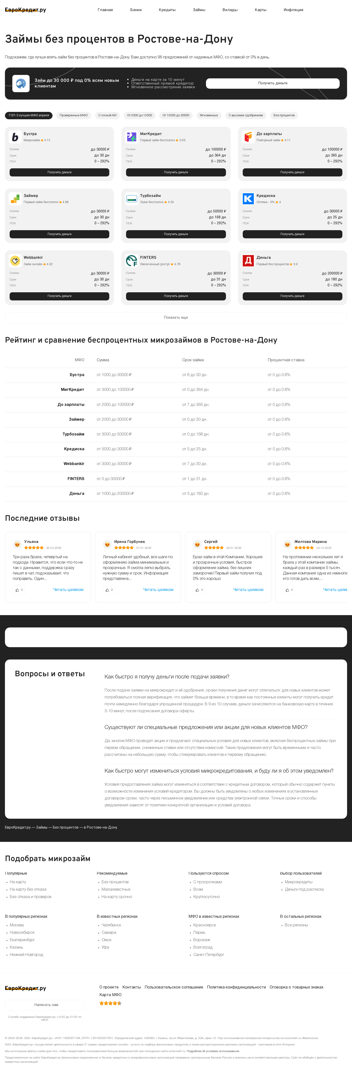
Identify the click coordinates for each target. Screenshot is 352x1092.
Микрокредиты (299, 889)
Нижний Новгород (26, 961)
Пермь (199, 939)
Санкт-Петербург (208, 961)
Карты (260, 10)
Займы (199, 10)
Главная (105, 10)
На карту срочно (117, 903)
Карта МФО (110, 1002)
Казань (16, 954)
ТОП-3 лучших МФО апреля (32, 116)
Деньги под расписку (304, 896)
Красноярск (204, 932)
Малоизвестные (116, 896)
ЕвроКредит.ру (18, 834)
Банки (136, 10)
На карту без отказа (28, 896)
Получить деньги (59, 173)
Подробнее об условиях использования (213, 1059)
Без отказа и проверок (31, 903)
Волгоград (203, 954)
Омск (106, 947)
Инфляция (293, 10)
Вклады (230, 10)
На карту (18, 889)
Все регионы (296, 932)
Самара (109, 939)
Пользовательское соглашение (174, 994)
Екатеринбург (22, 947)
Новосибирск (22, 939)
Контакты (131, 994)
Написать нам (46, 1012)
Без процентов (65, 834)
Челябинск (111, 932)
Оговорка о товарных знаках (296, 994)
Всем (198, 896)
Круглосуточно (206, 903)
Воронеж (201, 947)
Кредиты (167, 10)
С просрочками (207, 889)
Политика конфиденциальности (236, 994)
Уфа (105, 954)
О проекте (109, 994)
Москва (17, 932)
